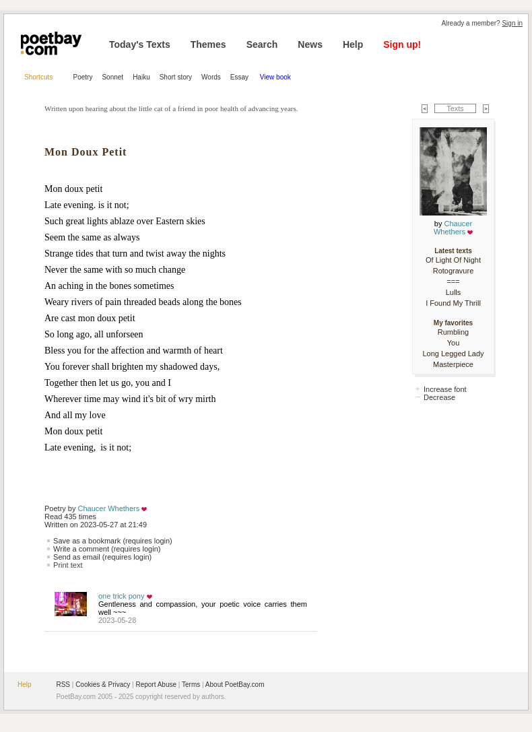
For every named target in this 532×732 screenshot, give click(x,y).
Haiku (141, 77)
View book (275, 77)
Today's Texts (139, 44)
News (310, 44)
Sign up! (402, 44)
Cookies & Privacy (102, 684)
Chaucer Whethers (109, 508)
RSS (63, 684)
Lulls (453, 292)
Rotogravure (453, 271)
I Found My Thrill (453, 303)
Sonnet (112, 77)
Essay (240, 77)
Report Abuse (155, 684)
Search (262, 44)
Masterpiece (453, 364)
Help (353, 44)
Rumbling (453, 332)
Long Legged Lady (453, 354)
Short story (176, 77)
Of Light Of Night (453, 260)
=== (452, 281)
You (453, 343)
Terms (191, 684)
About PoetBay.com (235, 684)
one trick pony (121, 596)
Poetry (83, 77)
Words (211, 77)
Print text (67, 565)
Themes (208, 44)
